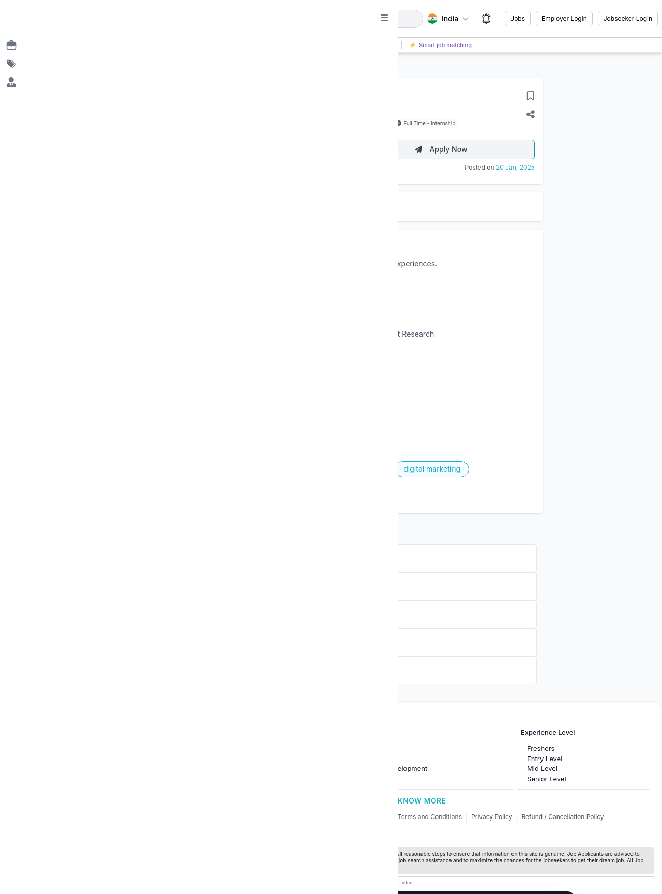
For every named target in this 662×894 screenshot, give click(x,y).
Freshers (540, 748)
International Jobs (216, 732)
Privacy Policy (491, 817)
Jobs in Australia (220, 779)
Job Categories (373, 732)
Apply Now (441, 149)
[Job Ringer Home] (70, 18)
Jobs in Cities (60, 732)
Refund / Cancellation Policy (563, 817)
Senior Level (546, 779)
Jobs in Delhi (66, 779)
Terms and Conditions (430, 817)
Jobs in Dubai (215, 748)
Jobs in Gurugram (74, 768)
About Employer (248, 149)
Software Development (391, 768)
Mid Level (542, 768)
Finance (367, 779)
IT (358, 758)
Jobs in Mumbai (71, 748)
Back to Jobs (172, 64)
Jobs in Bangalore (74, 758)
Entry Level (544, 758)
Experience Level (548, 732)
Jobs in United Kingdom (232, 768)
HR (359, 748)
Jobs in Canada (218, 758)
